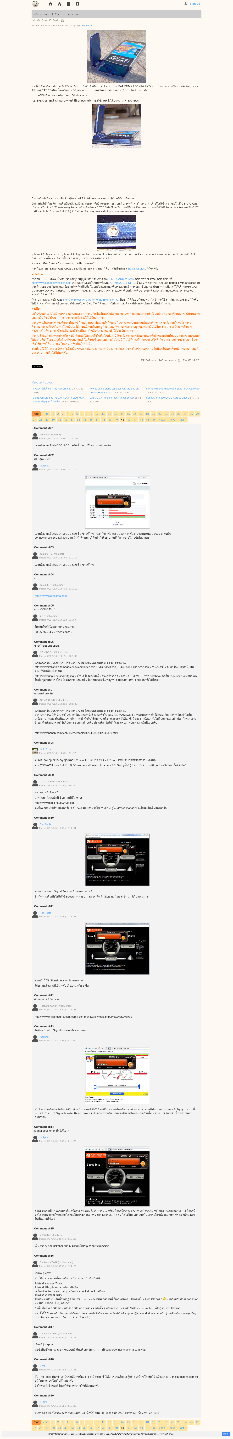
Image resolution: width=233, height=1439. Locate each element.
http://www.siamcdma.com (51, 595)
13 (115, 413)
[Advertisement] (116, 172)
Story (44, 20)
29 (47, 419)
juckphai (44, 465)
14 (122, 413)
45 (147, 419)
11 (103, 413)
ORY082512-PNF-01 (123, 282)
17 (141, 413)
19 (153, 413)
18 (147, 413)
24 (185, 413)
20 (159, 413)
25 (191, 413)
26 (197, 413)
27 (34, 419)
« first (46, 413)
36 (91, 419)
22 (172, 413)
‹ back (162, 419)
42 (128, 419)
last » (183, 419)
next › (173, 419)
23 (178, 413)
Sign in (56, 20)
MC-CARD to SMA (122, 279)
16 (134, 413)
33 (72, 419)
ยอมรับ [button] (225, 1434)
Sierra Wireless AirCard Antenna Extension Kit (91, 299)
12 (109, 413)
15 (128, 413)
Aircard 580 (87, 25)
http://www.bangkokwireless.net (51, 282)
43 (135, 419)
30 (53, 419)
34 (78, 419)
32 (50, 20)
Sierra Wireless (137, 268)
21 (166, 413)
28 (40, 419)
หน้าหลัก (36, 20)
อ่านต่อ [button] (172, 1434)
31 (59, 419)
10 (96, 413)
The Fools (45, 824)
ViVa (42, 1365)
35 (84, 419)
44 (141, 419)
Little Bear (45, 749)
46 (154, 419)
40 (116, 419)
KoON (43, 1402)
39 (109, 419)
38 (103, 419)
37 (97, 419)
